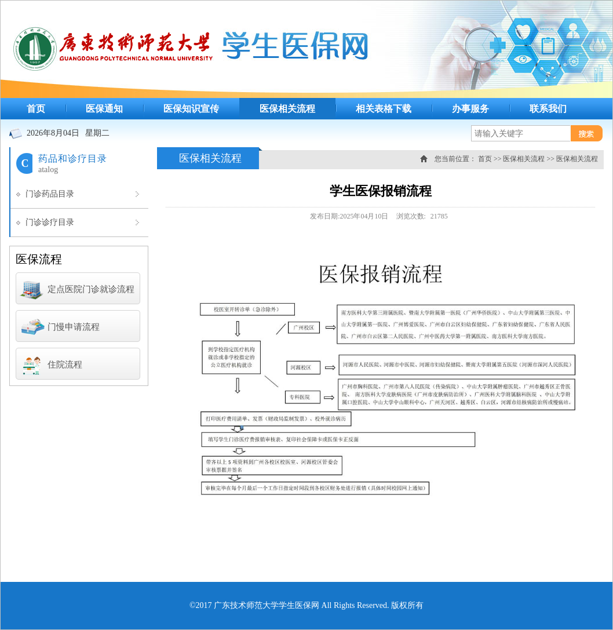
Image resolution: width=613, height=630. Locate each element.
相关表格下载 (383, 109)
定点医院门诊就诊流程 (76, 290)
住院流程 (50, 365)
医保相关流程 (287, 109)
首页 (36, 109)
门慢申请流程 (59, 328)
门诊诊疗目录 (49, 222)
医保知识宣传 (191, 109)
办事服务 (470, 109)
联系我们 (548, 109)
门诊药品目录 (49, 194)
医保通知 (104, 109)
